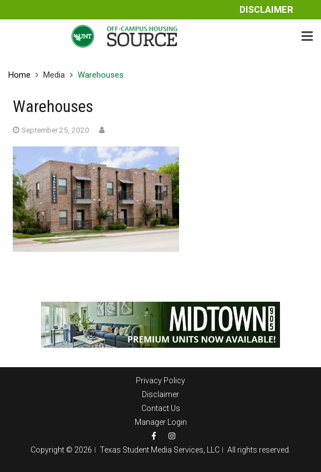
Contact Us (160, 408)
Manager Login (161, 422)
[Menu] (307, 36)
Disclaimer (266, 9)
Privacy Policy (160, 380)
